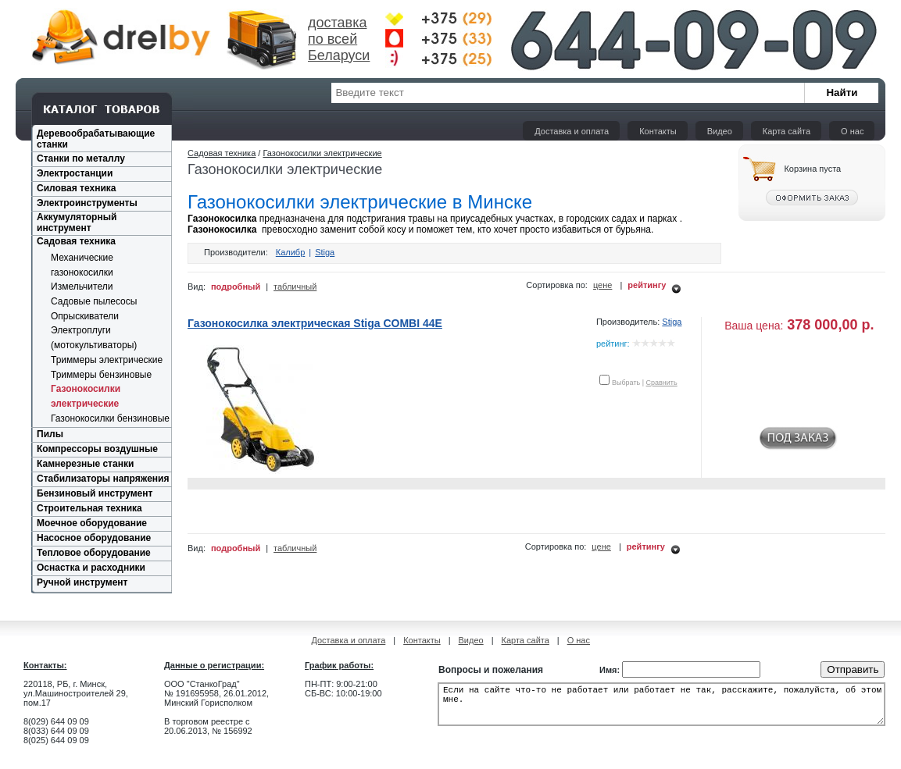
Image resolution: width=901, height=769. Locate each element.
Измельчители (82, 286)
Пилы (50, 434)
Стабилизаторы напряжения (103, 478)
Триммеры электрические (107, 359)
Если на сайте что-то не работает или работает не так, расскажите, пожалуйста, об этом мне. (661, 708)
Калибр (291, 252)
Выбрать (626, 382)
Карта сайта (786, 131)
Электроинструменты (87, 203)
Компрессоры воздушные (97, 448)
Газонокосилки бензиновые (110, 418)
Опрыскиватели (85, 316)
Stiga (324, 252)
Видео (719, 131)
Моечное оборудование (92, 523)
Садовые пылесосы (94, 301)
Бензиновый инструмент (94, 493)
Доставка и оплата (572, 131)
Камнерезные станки (85, 463)
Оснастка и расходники (91, 567)
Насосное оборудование (94, 537)
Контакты (658, 131)
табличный (295, 286)
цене (603, 285)
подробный (235, 286)
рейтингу (646, 285)
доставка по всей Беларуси (339, 39)
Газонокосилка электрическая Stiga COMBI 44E (315, 323)
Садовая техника (76, 241)
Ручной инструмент (82, 582)
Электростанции (75, 173)
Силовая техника (76, 188)
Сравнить (662, 382)
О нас (852, 131)
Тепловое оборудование (94, 552)
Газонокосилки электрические (322, 153)
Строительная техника (89, 508)
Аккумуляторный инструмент (76, 222)
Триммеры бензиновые (101, 374)
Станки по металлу (81, 158)
